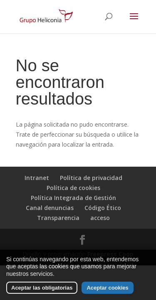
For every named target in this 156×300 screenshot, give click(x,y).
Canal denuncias (50, 208)
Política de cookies (73, 188)
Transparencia (58, 218)
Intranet (37, 178)
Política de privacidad (91, 178)
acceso (100, 218)
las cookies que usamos (71, 267)
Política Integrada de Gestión (73, 198)
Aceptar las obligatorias (41, 289)
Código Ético (102, 208)
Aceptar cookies (107, 289)
